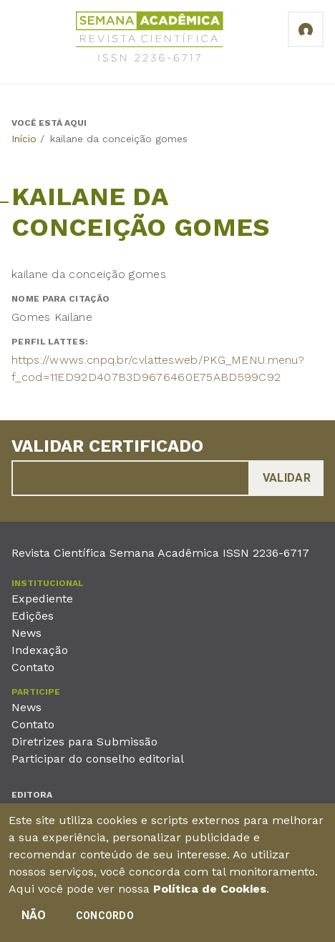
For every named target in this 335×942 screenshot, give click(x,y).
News (26, 633)
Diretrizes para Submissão (84, 741)
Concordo (105, 915)
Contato (32, 667)
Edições (32, 616)
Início (24, 138)
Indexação (39, 650)
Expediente (42, 598)
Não (34, 915)
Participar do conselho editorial (97, 758)
